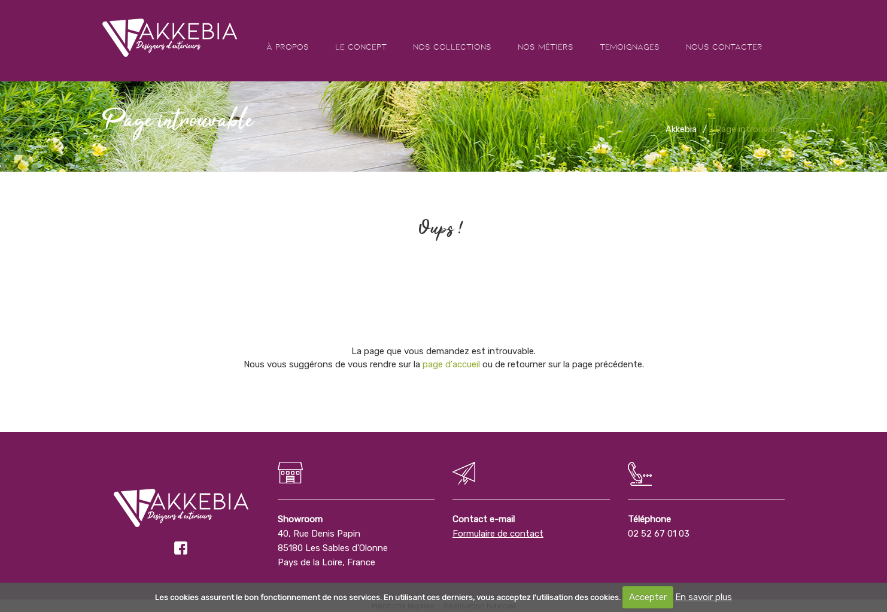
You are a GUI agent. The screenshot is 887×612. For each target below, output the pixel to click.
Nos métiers (545, 46)
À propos (287, 46)
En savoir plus (703, 597)
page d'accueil (451, 364)
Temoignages (630, 46)
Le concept (361, 46)
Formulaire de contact (497, 533)
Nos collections (452, 46)
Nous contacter (724, 46)
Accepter (648, 597)
